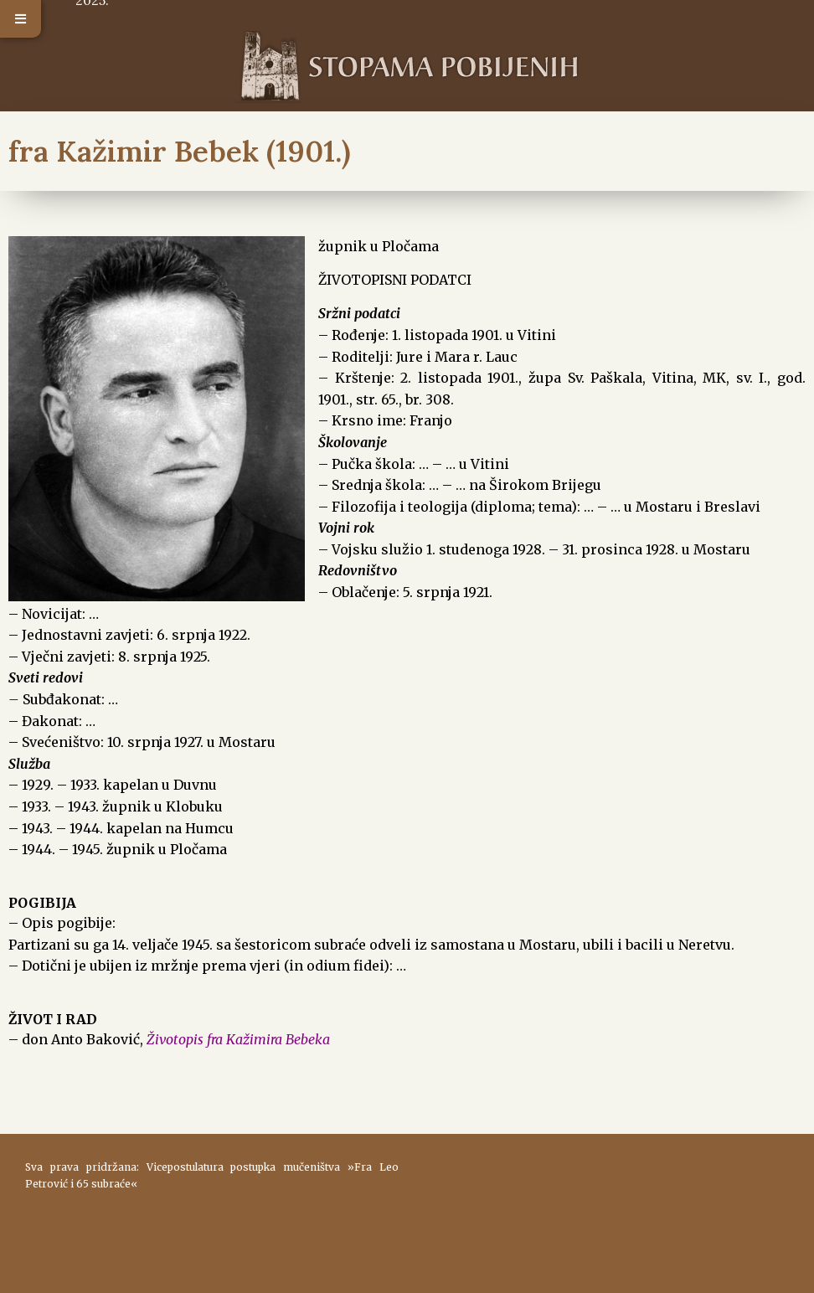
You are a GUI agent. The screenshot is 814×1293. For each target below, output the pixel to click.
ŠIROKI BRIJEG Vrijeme (602, 1205)
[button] (20, 19)
